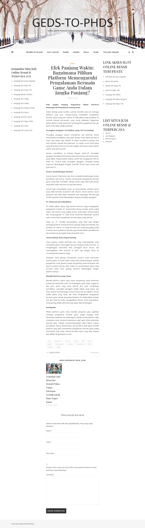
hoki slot (108, 141)
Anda (49, 341)
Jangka (50, 344)
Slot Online (25, 99)
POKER (66, 52)
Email (49, 442)
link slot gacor (110, 139)
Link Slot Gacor (26, 117)
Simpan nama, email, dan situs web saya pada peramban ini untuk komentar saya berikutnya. (71, 468)
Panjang (70, 344)
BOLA (86, 52)
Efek (83, 341)
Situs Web (50, 453)
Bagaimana (58, 341)
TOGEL (96, 52)
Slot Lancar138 (26, 130)
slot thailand (110, 136)
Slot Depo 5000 (27, 121)
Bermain (68, 341)
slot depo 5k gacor (119, 99)
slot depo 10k (114, 90)
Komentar (50, 475)
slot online (116, 94)
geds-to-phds (55, 352)
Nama (49, 431)
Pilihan (90, 344)
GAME (72, 64)
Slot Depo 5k (26, 85)
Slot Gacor (25, 112)
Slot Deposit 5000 (28, 108)
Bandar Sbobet (26, 94)
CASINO (76, 52)
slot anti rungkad (119, 77)
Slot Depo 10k (26, 90)
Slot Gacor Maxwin (28, 81)
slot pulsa (114, 81)
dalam (76, 341)
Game (90, 341)
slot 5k (108, 133)
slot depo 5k (116, 86)
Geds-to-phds (72, 22)
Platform (50, 347)
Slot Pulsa (24, 126)
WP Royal (31, 524)
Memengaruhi (59, 344)
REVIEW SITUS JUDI (34, 52)
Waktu (59, 347)
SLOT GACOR (53, 52)
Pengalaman (80, 344)
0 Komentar (94, 352)
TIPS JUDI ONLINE (111, 52)
